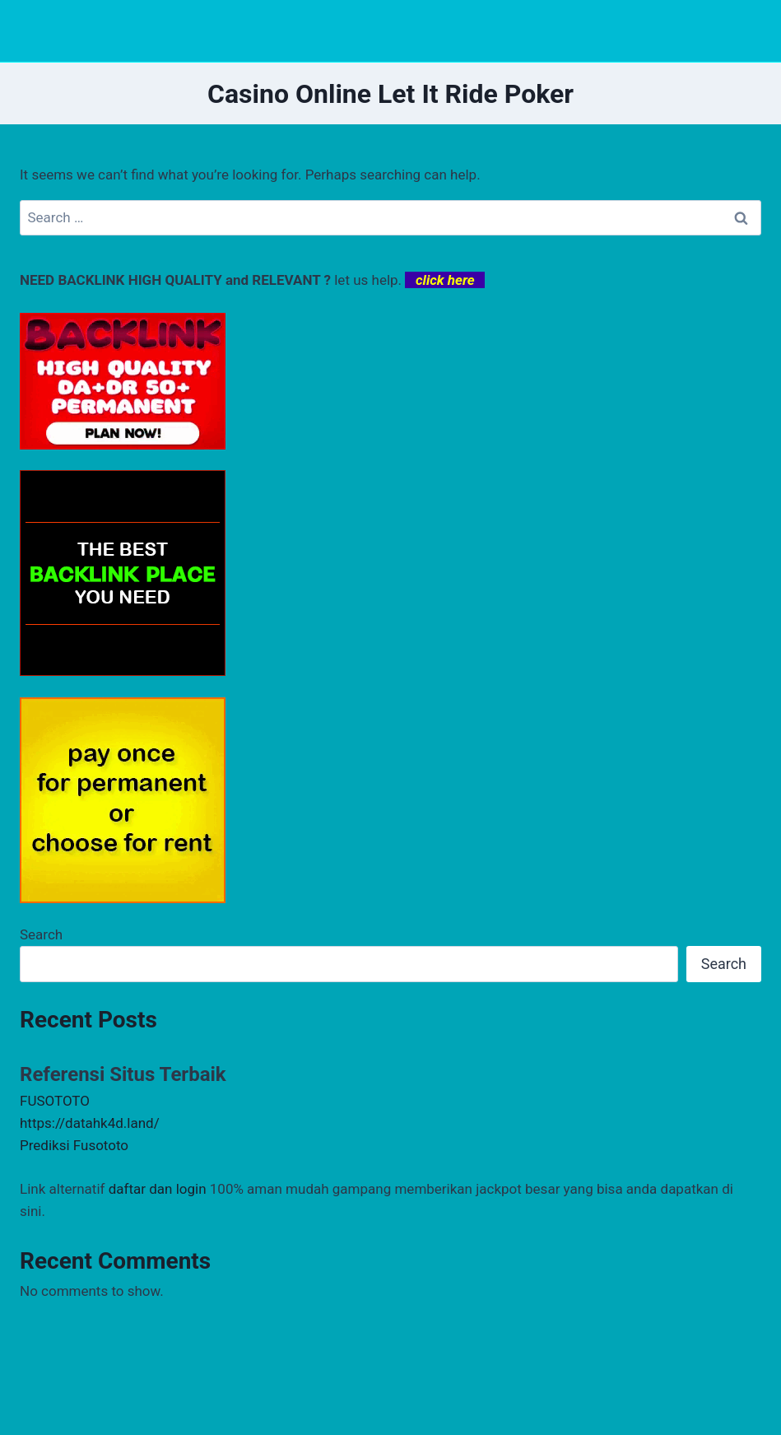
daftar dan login (158, 1189)
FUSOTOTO (55, 1101)
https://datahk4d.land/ (90, 1123)
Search (41, 934)
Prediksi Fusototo (74, 1145)
